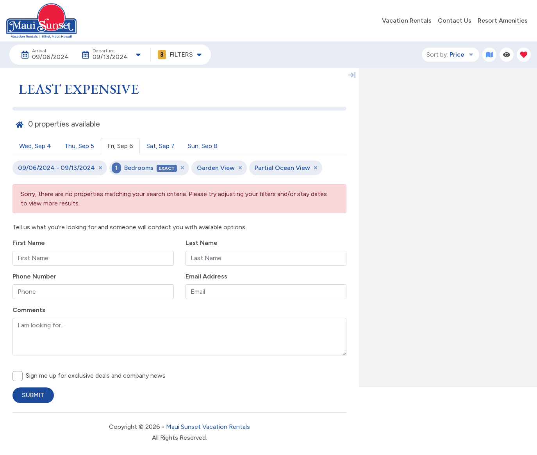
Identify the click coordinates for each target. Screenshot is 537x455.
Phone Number (34, 276)
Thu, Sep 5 (79, 146)
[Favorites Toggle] (524, 55)
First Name (28, 242)
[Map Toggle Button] (489, 55)
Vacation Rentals (407, 20)
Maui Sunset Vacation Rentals (208, 426)
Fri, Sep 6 (120, 146)
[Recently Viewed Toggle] (507, 55)
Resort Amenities (503, 20)
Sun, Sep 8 (203, 146)
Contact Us (454, 20)
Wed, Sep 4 (35, 146)
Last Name (202, 242)
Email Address (206, 276)
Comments (28, 310)
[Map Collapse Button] (352, 75)
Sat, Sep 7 (160, 146)
